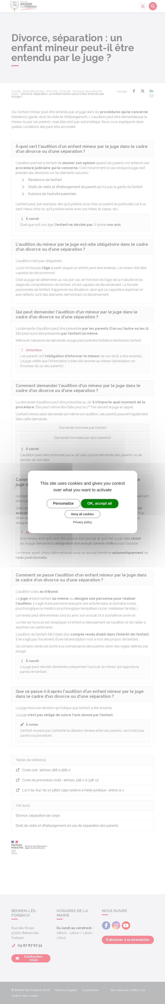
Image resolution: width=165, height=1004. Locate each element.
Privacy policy (82, 522)
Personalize (63, 503)
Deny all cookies (82, 514)
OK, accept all (99, 503)
